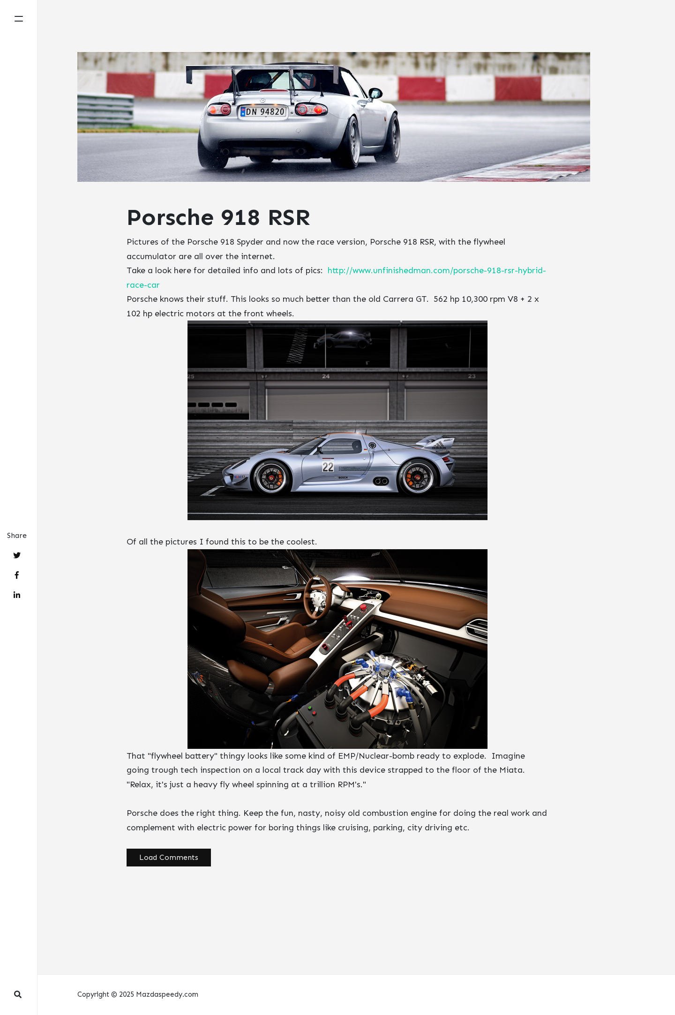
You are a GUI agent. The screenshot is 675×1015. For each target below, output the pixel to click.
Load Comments (168, 857)
